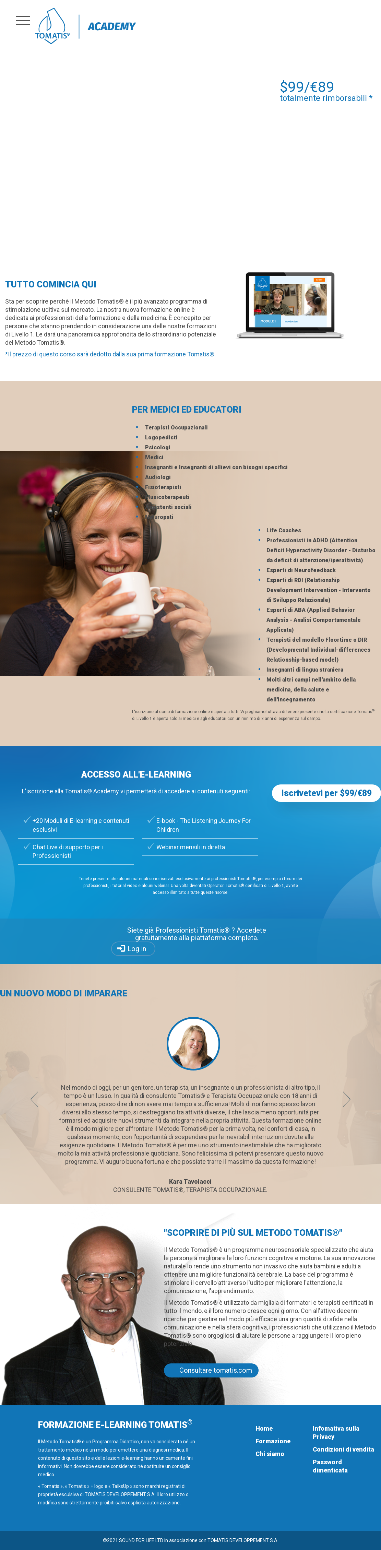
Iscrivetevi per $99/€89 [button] (326, 793)
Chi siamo (269, 1453)
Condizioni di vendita (343, 1449)
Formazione (272, 1441)
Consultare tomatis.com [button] (215, 1370)
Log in (137, 949)
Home (264, 1428)
